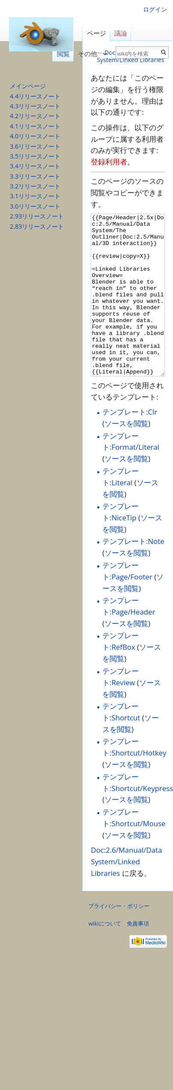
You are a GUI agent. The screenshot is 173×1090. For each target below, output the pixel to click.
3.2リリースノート (35, 186)
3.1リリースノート (35, 196)
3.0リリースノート (35, 206)
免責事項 (138, 955)
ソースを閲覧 (126, 455)
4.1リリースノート (35, 126)
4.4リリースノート (35, 96)
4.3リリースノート (35, 106)
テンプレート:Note (133, 573)
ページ (96, 33)
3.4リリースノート (35, 166)
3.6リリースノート (35, 146)
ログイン (155, 9)
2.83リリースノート (37, 226)
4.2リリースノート (35, 116)
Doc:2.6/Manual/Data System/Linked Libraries (126, 893)
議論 (120, 33)
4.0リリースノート (35, 136)
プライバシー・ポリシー (118, 938)
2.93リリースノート (37, 216)
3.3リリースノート (35, 176)
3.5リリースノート (35, 156)
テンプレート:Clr (129, 444)
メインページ (28, 86)
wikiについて (104, 955)
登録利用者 (109, 162)
